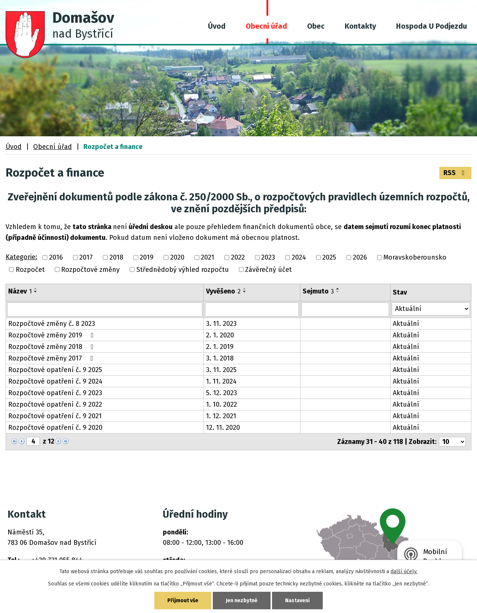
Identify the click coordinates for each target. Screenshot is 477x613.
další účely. (404, 571)
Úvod (216, 26)
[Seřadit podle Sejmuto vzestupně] (338, 288)
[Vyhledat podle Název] (104, 309)
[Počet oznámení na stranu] (452, 442)
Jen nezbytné (242, 600)
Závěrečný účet (268, 270)
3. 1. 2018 (220, 358)
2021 (207, 258)
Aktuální (406, 324)
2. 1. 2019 (220, 347)
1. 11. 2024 (221, 381)
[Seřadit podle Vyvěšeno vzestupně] (245, 288)
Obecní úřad (266, 26)
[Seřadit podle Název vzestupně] (36, 288)
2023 (268, 258)
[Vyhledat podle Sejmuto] (345, 309)
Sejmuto (318, 291)
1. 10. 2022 (221, 404)
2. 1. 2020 (220, 335)
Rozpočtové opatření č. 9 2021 (55, 416)
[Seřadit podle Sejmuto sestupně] (338, 291)
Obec (316, 26)
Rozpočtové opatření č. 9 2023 (55, 393)
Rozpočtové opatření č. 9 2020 (55, 427)
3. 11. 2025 (221, 370)
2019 (147, 258)
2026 (360, 258)
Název (20, 291)
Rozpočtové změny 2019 (52, 335)
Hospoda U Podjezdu (431, 26)
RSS (455, 173)
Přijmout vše (182, 600)
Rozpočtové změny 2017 (52, 358)
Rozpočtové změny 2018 (52, 347)
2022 (238, 258)
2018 (116, 258)
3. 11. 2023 (221, 324)
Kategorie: (21, 257)
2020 (177, 258)
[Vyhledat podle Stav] (431, 308)
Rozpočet (30, 270)
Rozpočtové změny (90, 270)
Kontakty (360, 26)
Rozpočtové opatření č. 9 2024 (55, 381)
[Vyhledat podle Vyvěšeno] (252, 309)
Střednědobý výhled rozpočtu (182, 270)
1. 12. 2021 (221, 416)
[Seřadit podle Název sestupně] (36, 291)
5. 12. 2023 (221, 393)
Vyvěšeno (223, 291)
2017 (86, 258)
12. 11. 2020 (223, 427)
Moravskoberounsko (414, 258)
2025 (329, 258)
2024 (299, 258)
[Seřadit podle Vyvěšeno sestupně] (245, 291)
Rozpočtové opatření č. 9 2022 (55, 404)
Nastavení (297, 600)
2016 (56, 258)
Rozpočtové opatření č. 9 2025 (55, 370)
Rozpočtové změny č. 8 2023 (51, 324)
